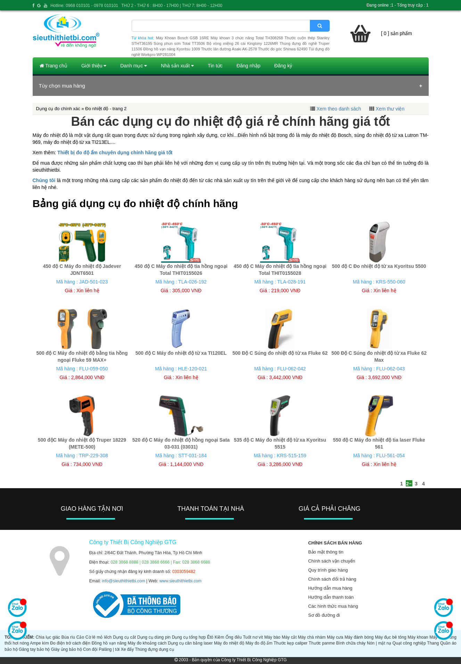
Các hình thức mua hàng (333, 606)
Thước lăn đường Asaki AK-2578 (229, 49)
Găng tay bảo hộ (34, 649)
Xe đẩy (127, 649)
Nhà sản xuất (177, 65)
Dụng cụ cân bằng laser (190, 643)
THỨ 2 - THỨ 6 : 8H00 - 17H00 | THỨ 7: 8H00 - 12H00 (171, 5)
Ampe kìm (39, 643)
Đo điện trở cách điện (70, 643)
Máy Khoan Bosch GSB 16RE (182, 38)
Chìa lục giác (47, 637)
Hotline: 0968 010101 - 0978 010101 (84, 5)
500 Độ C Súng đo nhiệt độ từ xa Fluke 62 (280, 353)
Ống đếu (233, 637)
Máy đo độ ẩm (259, 643)
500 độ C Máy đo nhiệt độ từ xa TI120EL (181, 353)
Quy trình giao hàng (328, 570)
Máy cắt (289, 637)
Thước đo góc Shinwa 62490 (282, 49)
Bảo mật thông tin (325, 552)
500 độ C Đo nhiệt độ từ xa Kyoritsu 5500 (379, 266)
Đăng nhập (249, 65)
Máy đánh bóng (359, 637)
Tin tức (215, 65)
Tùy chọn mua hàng (62, 86)
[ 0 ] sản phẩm (396, 33)
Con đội (90, 649)
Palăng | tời (109, 649)
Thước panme (322, 643)
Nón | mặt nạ (379, 643)
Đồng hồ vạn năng (109, 643)
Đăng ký (283, 65)
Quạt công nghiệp (409, 643)
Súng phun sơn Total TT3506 (179, 43)
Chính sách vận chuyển (331, 561)
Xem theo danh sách (338, 109)
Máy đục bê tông (390, 637)
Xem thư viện (390, 109)
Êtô (210, 637)
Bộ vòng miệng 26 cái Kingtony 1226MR (242, 43)
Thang (433, 643)
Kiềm (219, 637)
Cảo (80, 637)
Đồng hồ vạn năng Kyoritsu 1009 (171, 49)
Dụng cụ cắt (124, 637)
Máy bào (272, 637)
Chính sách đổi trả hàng (332, 579)
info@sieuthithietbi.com (123, 581)
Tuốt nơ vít (253, 637)
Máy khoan (418, 637)
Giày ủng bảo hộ (66, 649)
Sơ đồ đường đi (324, 615)
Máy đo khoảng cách (146, 643)
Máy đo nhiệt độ (229, 643)
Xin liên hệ (87, 290)
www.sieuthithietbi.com (180, 581)
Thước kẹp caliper (290, 643)
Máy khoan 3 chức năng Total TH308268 (247, 38)
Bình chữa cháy (351, 643)
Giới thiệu (93, 65)
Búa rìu (68, 637)
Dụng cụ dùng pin (154, 637)
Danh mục (133, 65)
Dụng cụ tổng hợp (189, 637)
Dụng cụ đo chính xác (58, 108)
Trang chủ (53, 65)
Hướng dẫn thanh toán (331, 597)
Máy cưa (335, 637)
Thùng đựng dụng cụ (154, 649)
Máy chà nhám (312, 637)
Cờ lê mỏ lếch (98, 637)
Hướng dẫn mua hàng (330, 588)
